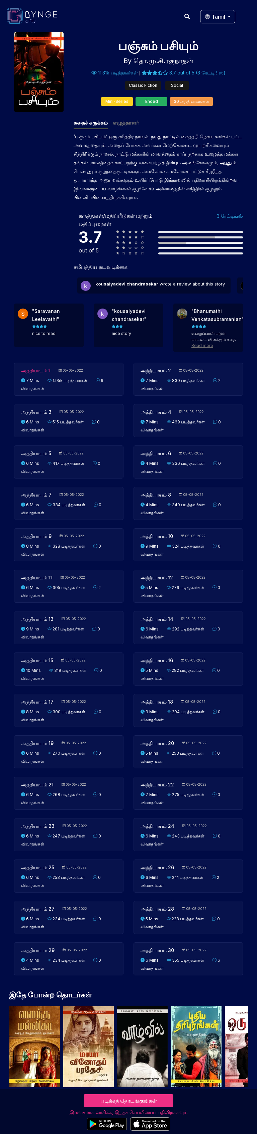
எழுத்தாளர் (126, 123)
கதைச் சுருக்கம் (91, 123)
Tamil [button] (216, 16)
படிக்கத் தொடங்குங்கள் (128, 1100)
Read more (202, 345)
